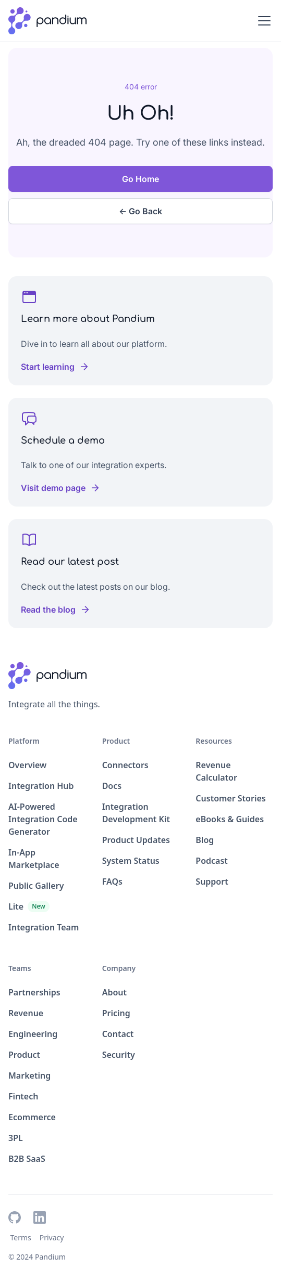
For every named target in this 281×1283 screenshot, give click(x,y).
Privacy (52, 1237)
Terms (20, 1237)
